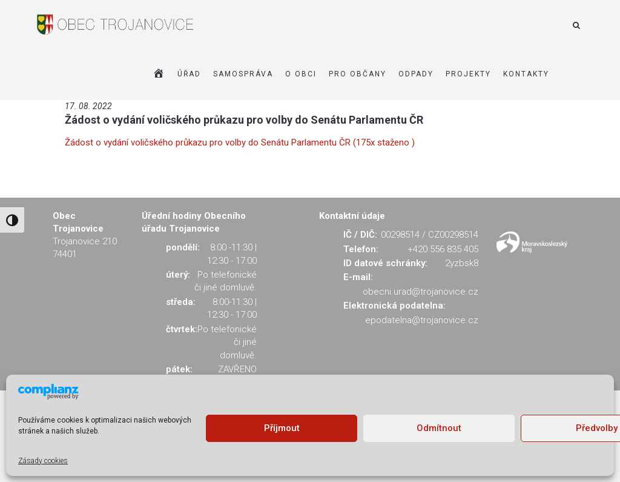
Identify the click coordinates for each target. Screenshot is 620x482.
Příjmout (282, 428)
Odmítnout (439, 428)
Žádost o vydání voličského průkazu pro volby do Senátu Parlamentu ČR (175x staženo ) (240, 142)
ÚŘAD (189, 74)
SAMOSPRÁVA (243, 74)
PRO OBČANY (357, 74)
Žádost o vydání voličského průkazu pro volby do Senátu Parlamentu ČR (244, 119)
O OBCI (301, 74)
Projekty (468, 74)
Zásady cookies (43, 461)
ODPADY (416, 74)
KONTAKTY (526, 74)
